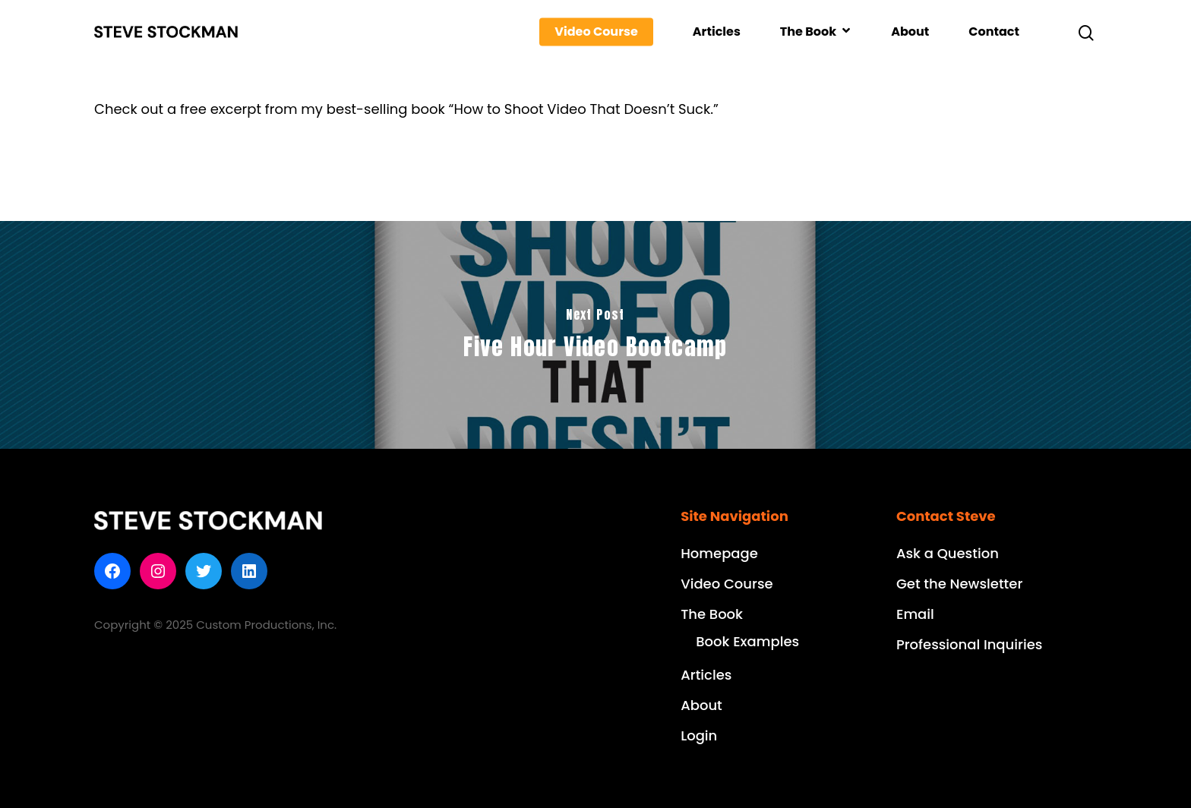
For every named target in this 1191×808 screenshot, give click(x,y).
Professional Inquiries (969, 644)
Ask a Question (947, 553)
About (910, 32)
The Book (815, 32)
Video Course (596, 32)
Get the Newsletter (959, 583)
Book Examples (747, 641)
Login (699, 735)
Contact (993, 32)
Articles (717, 32)
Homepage (719, 553)
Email (915, 613)
